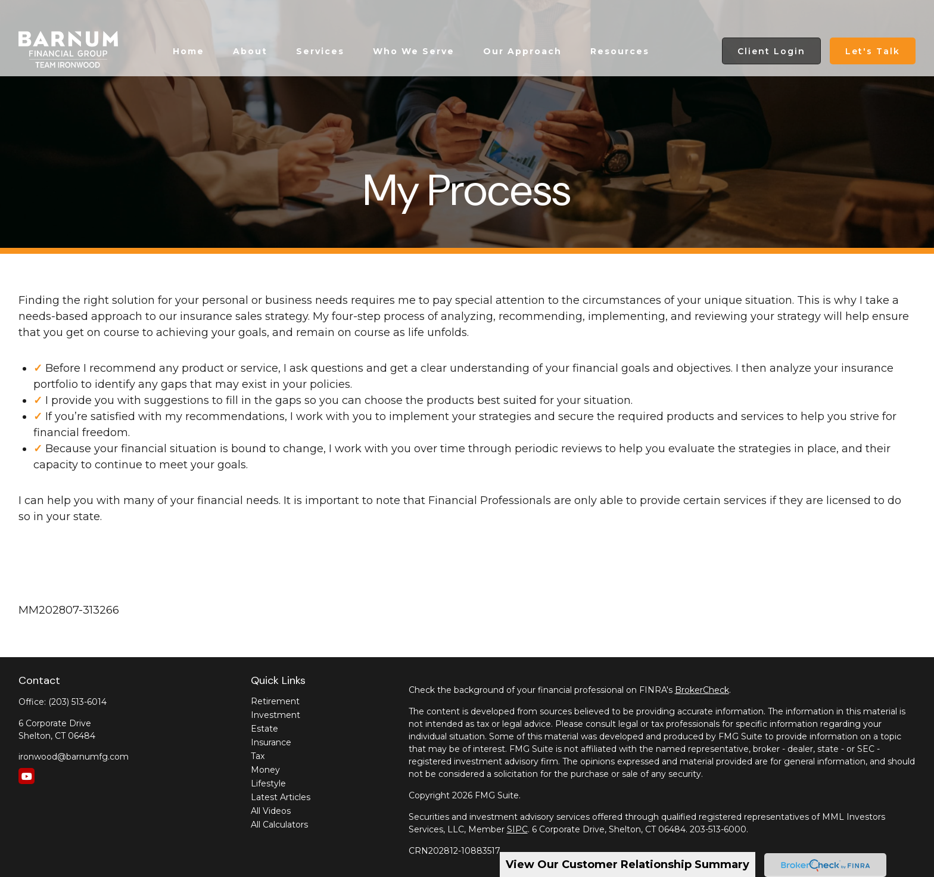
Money (265, 769)
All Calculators (279, 824)
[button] (188, 25)
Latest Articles (280, 797)
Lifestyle (268, 783)
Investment (275, 715)
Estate (264, 728)
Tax (257, 756)
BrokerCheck (702, 690)
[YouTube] (26, 776)
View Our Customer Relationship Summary (627, 864)
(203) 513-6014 (77, 701)
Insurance (271, 742)
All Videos (271, 811)
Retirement (275, 701)
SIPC (517, 829)
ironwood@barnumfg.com (73, 756)
